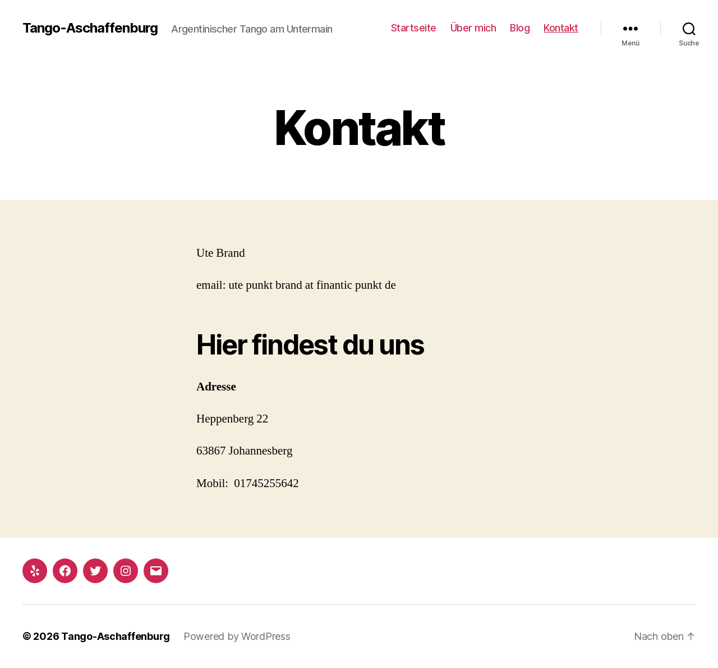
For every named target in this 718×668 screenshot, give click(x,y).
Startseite (413, 28)
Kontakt (561, 28)
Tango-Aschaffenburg (90, 28)
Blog (520, 28)
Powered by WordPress (237, 636)
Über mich (473, 28)
